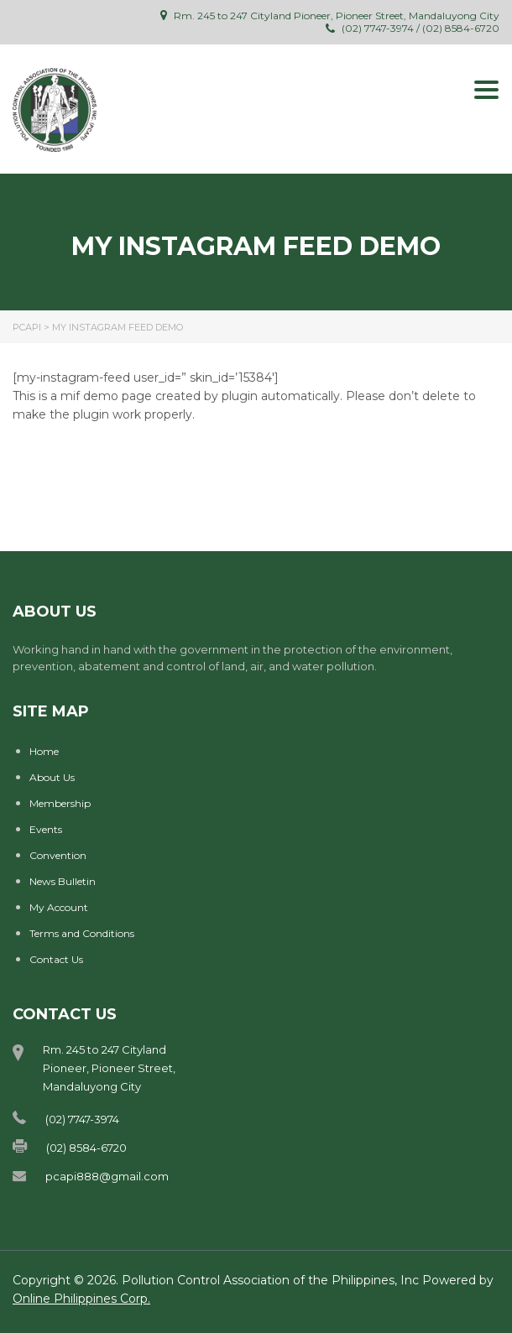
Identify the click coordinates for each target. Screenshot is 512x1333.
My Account (58, 907)
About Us (52, 777)
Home (44, 751)
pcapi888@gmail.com (107, 1176)
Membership (60, 803)
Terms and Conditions (81, 933)
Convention (57, 855)
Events (45, 829)
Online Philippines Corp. (81, 1298)
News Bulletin (62, 881)
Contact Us (56, 959)
